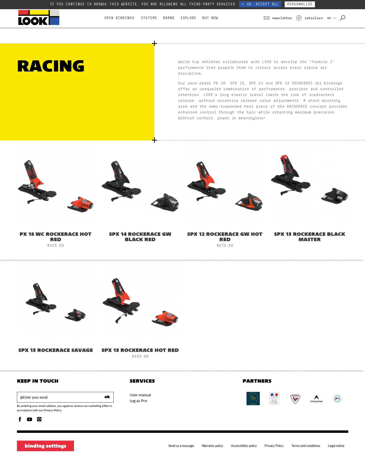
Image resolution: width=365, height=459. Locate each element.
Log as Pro (138, 400)
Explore (188, 18)
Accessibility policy (244, 446)
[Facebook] (20, 420)
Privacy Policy (274, 446)
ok (107, 397)
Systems (149, 18)
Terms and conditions (305, 446)
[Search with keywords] (343, 18)
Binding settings (45, 446)
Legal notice (336, 446)
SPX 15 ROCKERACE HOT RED (140, 350)
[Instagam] (39, 420)
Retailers (309, 18)
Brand (168, 18)
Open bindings (119, 18)
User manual (140, 394)
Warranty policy (212, 446)
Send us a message (181, 446)
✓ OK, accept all (260, 4)
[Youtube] (29, 420)
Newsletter (278, 18)
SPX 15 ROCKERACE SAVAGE (55, 350)
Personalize (300, 4)
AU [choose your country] (331, 18)
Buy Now (210, 18)
